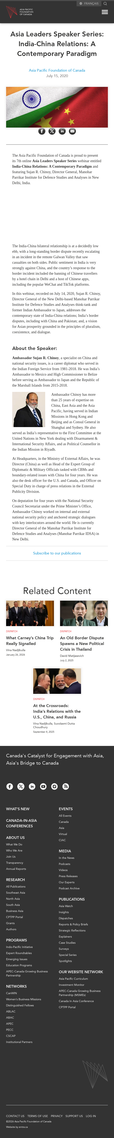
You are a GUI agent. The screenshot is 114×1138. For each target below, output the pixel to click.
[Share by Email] (72, 131)
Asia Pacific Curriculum (73, 979)
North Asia (13, 899)
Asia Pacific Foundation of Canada (57, 70)
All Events (65, 816)
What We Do (14, 844)
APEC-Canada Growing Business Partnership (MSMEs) (80, 993)
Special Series (68, 955)
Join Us (10, 856)
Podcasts (64, 864)
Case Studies (67, 943)
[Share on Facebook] (41, 131)
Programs (16, 940)
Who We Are (14, 850)
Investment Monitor (71, 985)
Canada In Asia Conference (76, 1001)
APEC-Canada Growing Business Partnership (27, 973)
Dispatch (12, 631)
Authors (11, 929)
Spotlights (65, 961)
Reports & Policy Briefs (73, 924)
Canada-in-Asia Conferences (21, 823)
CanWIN (11, 993)
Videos (63, 870)
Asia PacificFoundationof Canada (26, 12)
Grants (10, 923)
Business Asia (14, 911)
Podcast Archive (69, 888)
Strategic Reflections (72, 930)
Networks (16, 986)
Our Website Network (81, 972)
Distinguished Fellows (20, 1005)
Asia (61, 828)
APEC (9, 1023)
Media (65, 851)
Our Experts (67, 882)
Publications (72, 899)
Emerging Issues (16, 959)
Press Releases (68, 876)
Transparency (14, 863)
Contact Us (15, 1116)
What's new (18, 809)
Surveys (64, 949)
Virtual (63, 834)
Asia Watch (66, 906)
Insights (64, 912)
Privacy (56, 1116)
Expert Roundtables (19, 953)
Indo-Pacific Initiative (19, 947)
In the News (66, 858)
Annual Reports (16, 869)
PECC (9, 1030)
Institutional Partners (19, 1042)
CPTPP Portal (14, 917)
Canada (64, 822)
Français (91, 3)
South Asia (13, 905)
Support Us (74, 1116)
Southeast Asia (15, 892)
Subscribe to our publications (57, 553)
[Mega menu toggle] (105, 12)
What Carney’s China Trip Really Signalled (30, 640)
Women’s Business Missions (23, 999)
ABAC (10, 1017)
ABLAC (10, 1011)
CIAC (62, 840)
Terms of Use (37, 1116)
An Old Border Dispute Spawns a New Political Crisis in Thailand (82, 643)
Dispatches (66, 918)
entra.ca (23, 1127)
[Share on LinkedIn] (62, 131)
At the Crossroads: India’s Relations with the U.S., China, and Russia (57, 711)
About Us (15, 837)
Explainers (65, 936)
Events (66, 809)
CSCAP (10, 1036)
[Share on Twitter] (52, 131)
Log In (91, 1116)
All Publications (15, 886)
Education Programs (19, 965)
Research (15, 880)
